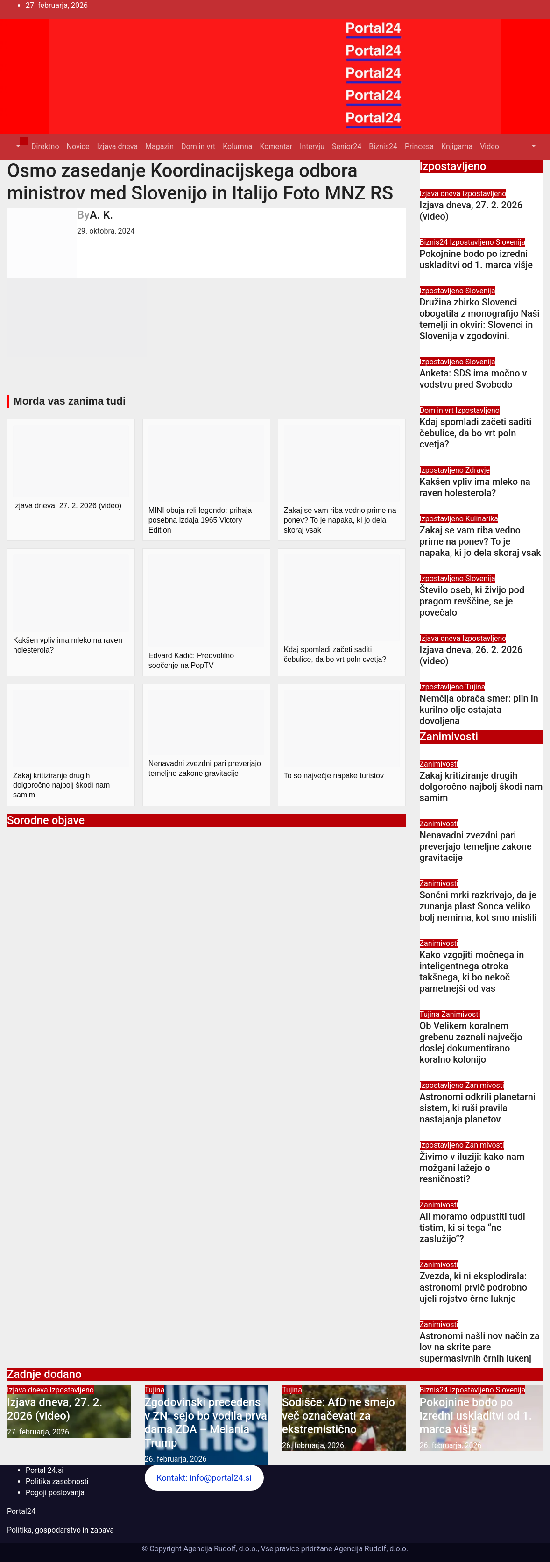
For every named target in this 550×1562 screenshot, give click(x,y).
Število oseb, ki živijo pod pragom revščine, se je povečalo (472, 601)
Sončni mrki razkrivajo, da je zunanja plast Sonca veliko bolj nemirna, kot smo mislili (478, 906)
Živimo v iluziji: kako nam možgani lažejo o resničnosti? (472, 1168)
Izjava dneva (117, 146)
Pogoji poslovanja (55, 1492)
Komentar (276, 146)
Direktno (45, 146)
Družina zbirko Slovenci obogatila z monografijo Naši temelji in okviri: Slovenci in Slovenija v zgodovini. (480, 319)
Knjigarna (456, 146)
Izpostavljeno (484, 193)
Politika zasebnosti (57, 1481)
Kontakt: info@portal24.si (203, 1478)
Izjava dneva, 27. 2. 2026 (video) (54, 1409)
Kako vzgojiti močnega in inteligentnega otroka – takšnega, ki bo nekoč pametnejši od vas (472, 971)
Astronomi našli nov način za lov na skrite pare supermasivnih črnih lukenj (480, 1347)
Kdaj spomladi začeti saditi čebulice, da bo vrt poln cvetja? (476, 433)
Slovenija (511, 242)
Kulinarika (481, 518)
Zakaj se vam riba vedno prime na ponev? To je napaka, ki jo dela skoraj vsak (480, 541)
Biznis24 (383, 146)
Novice (78, 146)
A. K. (101, 214)
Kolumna (237, 146)
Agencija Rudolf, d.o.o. (370, 1548)
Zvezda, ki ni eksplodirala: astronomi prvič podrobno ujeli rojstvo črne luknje (474, 1287)
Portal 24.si (44, 1470)
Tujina (475, 686)
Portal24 (21, 1511)
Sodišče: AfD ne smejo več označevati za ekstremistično (338, 1416)
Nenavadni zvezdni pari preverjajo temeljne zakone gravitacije (476, 846)
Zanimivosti (439, 764)
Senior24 (346, 146)
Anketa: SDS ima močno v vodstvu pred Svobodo (473, 379)
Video (489, 146)
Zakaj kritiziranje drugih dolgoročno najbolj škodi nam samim (481, 786)
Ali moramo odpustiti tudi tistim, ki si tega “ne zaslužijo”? (472, 1227)
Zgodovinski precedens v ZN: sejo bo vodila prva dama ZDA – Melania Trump (206, 1422)
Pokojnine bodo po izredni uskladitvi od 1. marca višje (476, 259)
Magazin (159, 146)
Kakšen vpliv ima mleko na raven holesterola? (475, 487)
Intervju (312, 146)
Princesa (419, 146)
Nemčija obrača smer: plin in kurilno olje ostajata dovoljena (479, 709)
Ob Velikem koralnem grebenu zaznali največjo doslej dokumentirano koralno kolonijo (471, 1042)
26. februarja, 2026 (176, 1459)
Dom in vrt (198, 146)
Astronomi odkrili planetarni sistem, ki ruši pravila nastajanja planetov (478, 1108)
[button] (17, 146)
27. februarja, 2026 (38, 1431)
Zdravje (477, 470)
